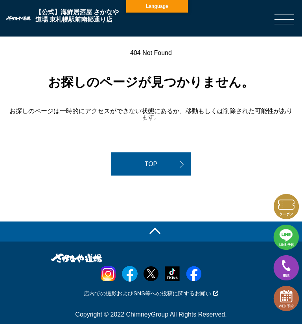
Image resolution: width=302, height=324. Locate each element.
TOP (151, 164)
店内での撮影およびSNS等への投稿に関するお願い (151, 293)
